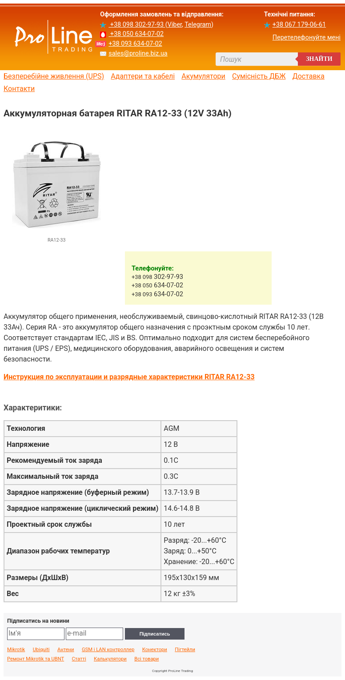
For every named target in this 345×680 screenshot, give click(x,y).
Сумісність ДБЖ (259, 76)
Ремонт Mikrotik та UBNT (35, 659)
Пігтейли (185, 649)
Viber (175, 24)
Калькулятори (110, 659)
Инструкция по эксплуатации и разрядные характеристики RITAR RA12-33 (129, 377)
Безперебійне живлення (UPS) (54, 76)
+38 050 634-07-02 (136, 34)
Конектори (154, 649)
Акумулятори (203, 76)
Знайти (319, 59)
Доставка (309, 76)
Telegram (198, 24)
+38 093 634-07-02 (135, 44)
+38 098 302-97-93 (136, 24)
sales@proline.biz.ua (137, 53)
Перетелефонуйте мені (307, 37)
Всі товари (146, 659)
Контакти (19, 89)
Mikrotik (16, 649)
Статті (79, 659)
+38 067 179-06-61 (299, 24)
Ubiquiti (41, 649)
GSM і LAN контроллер (108, 649)
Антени (65, 649)
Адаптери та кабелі (143, 76)
